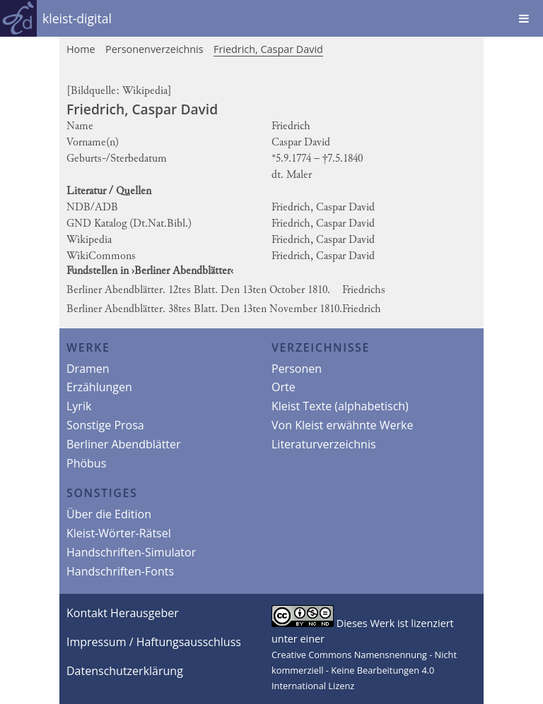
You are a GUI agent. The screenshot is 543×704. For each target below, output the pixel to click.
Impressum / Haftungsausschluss (153, 642)
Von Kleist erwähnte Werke (342, 425)
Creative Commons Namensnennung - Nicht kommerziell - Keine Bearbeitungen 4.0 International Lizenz (364, 670)
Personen (297, 368)
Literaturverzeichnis (324, 444)
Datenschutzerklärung (124, 671)
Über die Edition (108, 514)
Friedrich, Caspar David (268, 49)
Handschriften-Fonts (120, 571)
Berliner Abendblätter (123, 444)
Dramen (88, 368)
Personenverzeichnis (154, 49)
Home (80, 49)
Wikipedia (145, 91)
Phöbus (86, 463)
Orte (284, 387)
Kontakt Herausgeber (122, 613)
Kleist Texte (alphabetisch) (340, 406)
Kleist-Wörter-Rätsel (118, 533)
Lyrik (78, 406)
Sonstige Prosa (105, 425)
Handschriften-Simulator (131, 552)
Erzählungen (99, 387)
